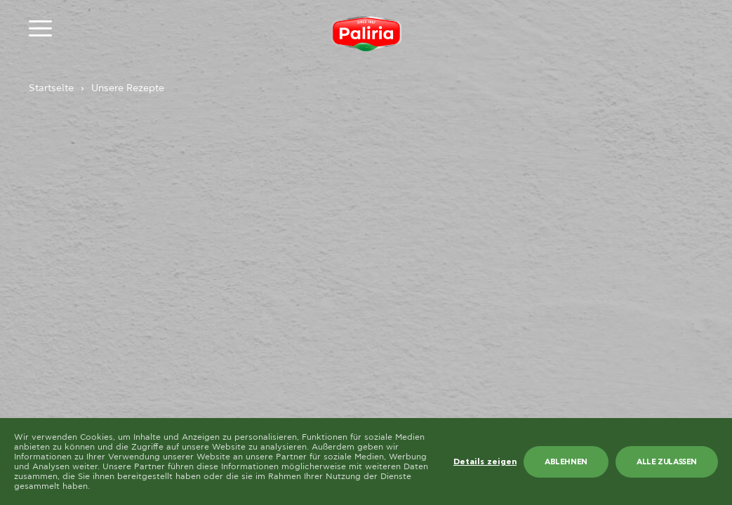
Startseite (51, 88)
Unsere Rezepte (127, 88)
